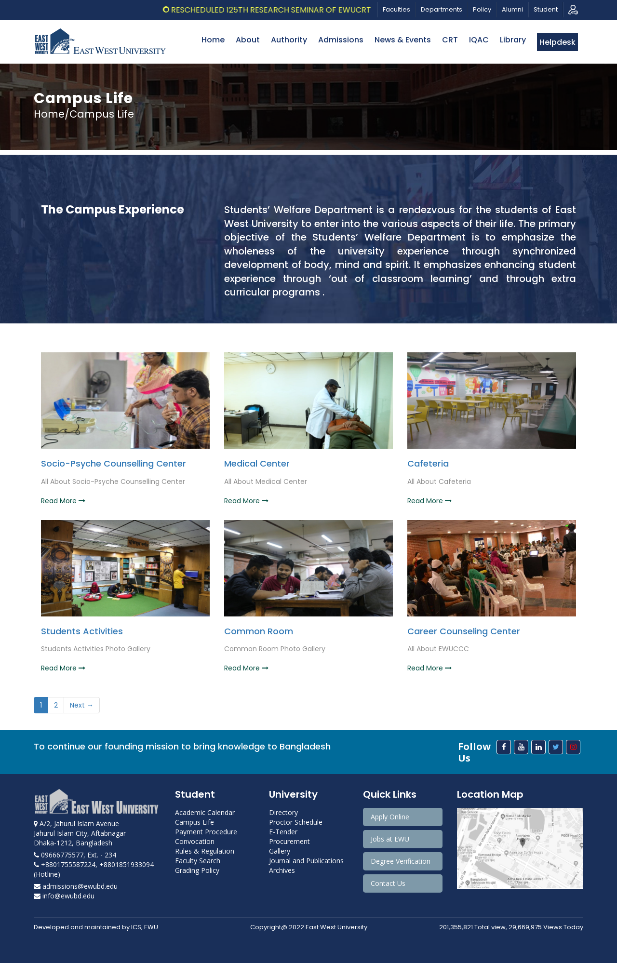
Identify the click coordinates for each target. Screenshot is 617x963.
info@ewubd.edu (64, 895)
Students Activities (82, 631)
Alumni (512, 9)
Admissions (340, 39)
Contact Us (388, 883)
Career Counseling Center (463, 631)
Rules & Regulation (204, 851)
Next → (82, 705)
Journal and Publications (306, 860)
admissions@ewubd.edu (76, 886)
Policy (482, 9)
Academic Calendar (205, 812)
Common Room (258, 631)
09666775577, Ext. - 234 (75, 854)
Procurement (289, 841)
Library (513, 39)
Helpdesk (557, 42)
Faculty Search (197, 860)
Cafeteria (428, 463)
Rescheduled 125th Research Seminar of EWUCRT (279, 9)
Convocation (195, 841)
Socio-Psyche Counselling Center (113, 463)
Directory (283, 812)
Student (546, 9)
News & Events (403, 39)
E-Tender (283, 831)
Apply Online (390, 816)
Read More (63, 501)
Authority (289, 39)
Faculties (396, 9)
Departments (441, 9)
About (248, 39)
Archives (282, 870)
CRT (450, 39)
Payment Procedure (206, 831)
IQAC (479, 39)
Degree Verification (400, 861)
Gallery (279, 851)
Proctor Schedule (295, 822)
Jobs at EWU (390, 838)
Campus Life (194, 822)
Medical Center (257, 463)
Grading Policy (197, 870)
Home (213, 39)
